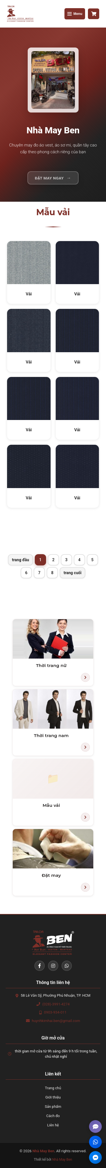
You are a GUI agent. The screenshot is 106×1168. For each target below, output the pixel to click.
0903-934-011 (55, 1012)
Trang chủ (53, 1088)
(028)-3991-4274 (56, 1004)
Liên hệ (53, 1125)
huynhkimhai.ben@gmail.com (56, 1021)
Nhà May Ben (62, 1160)
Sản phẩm (53, 1106)
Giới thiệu (52, 1097)
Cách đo (53, 1116)
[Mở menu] (74, 13)
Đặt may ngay (49, 180)
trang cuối (72, 572)
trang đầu (20, 560)
